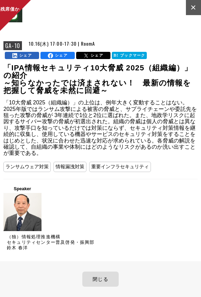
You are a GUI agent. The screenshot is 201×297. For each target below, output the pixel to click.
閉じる (100, 279)
